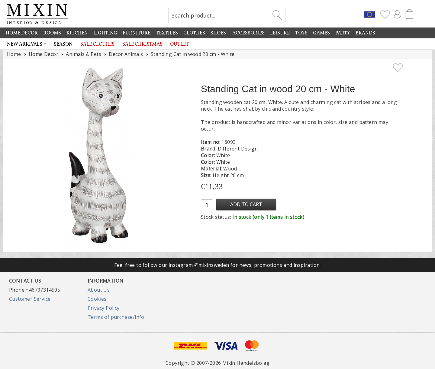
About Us (99, 289)
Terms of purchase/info (116, 317)
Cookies (97, 299)
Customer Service (29, 299)
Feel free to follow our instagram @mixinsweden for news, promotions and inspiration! (217, 265)
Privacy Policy (104, 308)
